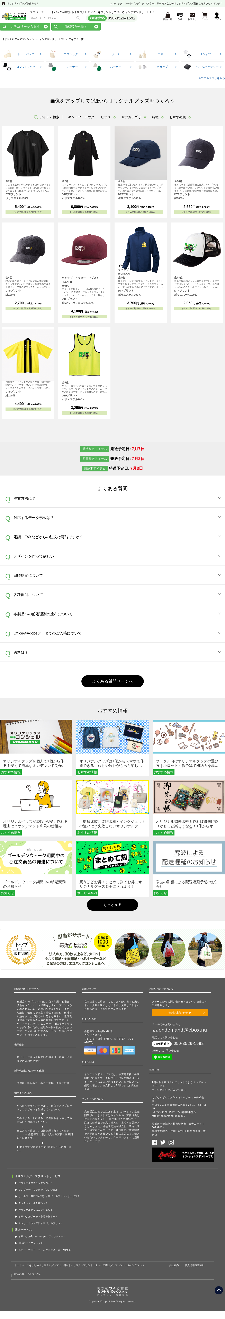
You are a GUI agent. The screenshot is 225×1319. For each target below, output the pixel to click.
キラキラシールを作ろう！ (33, 1201)
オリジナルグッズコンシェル (18, 40)
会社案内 (174, 1263)
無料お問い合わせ (180, 1014)
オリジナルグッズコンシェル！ (35, 1207)
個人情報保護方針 (195, 1263)
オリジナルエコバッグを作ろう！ (36, 1180)
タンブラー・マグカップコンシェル (38, 1187)
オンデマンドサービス (51, 40)
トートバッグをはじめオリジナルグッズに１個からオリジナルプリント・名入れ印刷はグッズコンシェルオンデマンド (79, 1263)
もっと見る (112, 906)
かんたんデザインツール (31, 1107)
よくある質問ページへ (112, 682)
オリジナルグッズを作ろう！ (23, 3)
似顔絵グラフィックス (30, 1241)
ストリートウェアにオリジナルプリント (40, 1221)
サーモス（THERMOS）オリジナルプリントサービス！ (49, 1194)
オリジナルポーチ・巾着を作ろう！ (38, 1214)
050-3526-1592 (122, 18)
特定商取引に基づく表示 (27, 1271)
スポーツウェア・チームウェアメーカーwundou (44, 1247)
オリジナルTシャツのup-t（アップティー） (42, 1234)
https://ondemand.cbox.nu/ (168, 1117)
